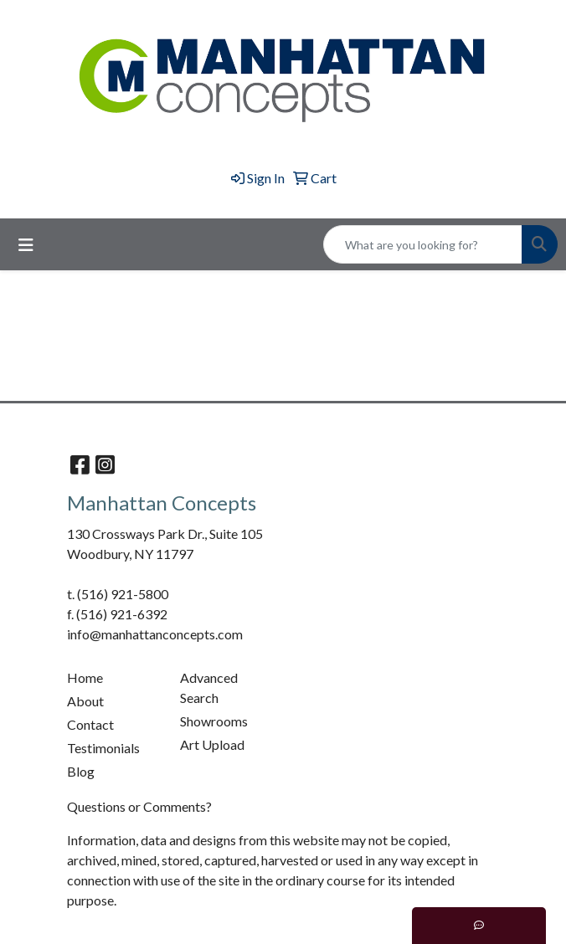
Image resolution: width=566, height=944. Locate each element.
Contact (90, 724)
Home (85, 677)
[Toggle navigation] (26, 245)
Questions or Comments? (139, 806)
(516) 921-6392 (121, 614)
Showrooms (214, 721)
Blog (81, 771)
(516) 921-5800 (122, 594)
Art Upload (212, 744)
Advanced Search (209, 687)
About (85, 701)
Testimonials (103, 748)
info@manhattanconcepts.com (155, 634)
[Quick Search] (422, 244)
